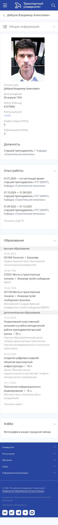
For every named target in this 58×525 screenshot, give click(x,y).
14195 (7, 115)
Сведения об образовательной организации (23, 491)
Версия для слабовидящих (14, 505)
